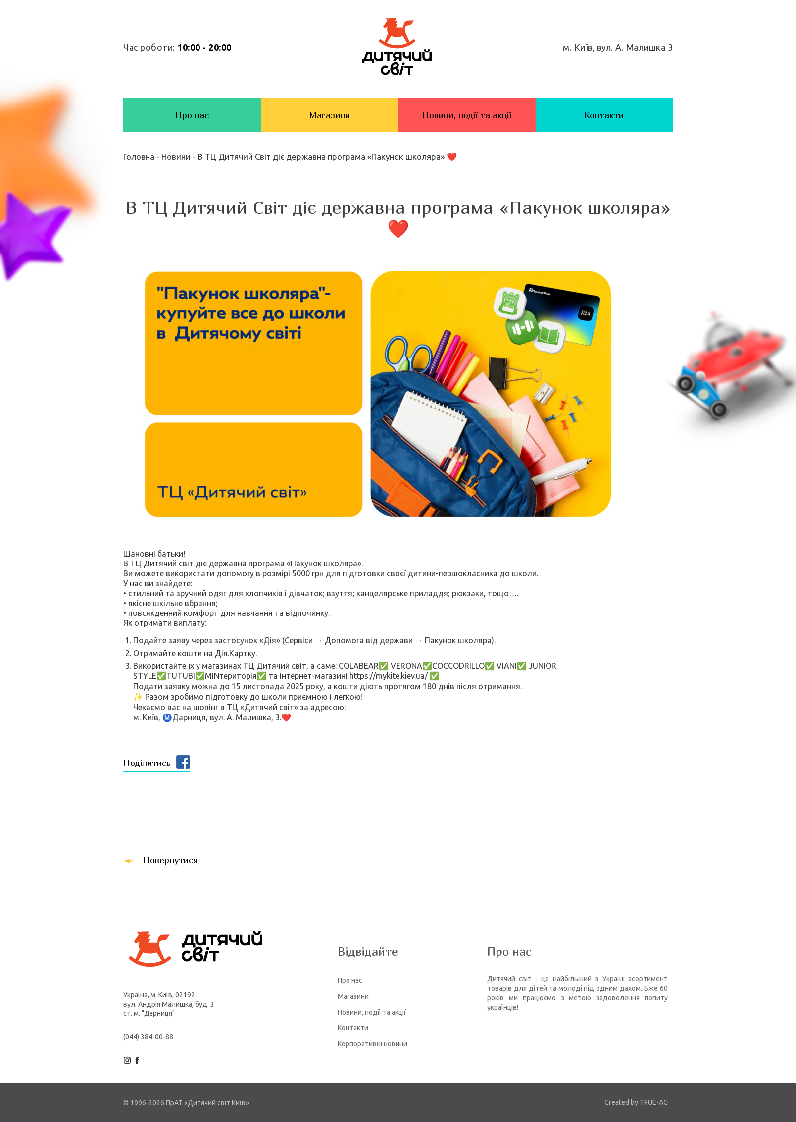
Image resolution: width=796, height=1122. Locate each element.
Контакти (604, 115)
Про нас (192, 115)
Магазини (329, 115)
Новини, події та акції (466, 115)
